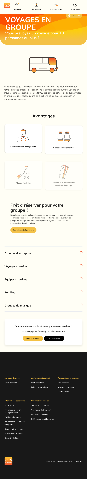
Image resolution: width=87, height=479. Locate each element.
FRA (78, 16)
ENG (74, 16)
